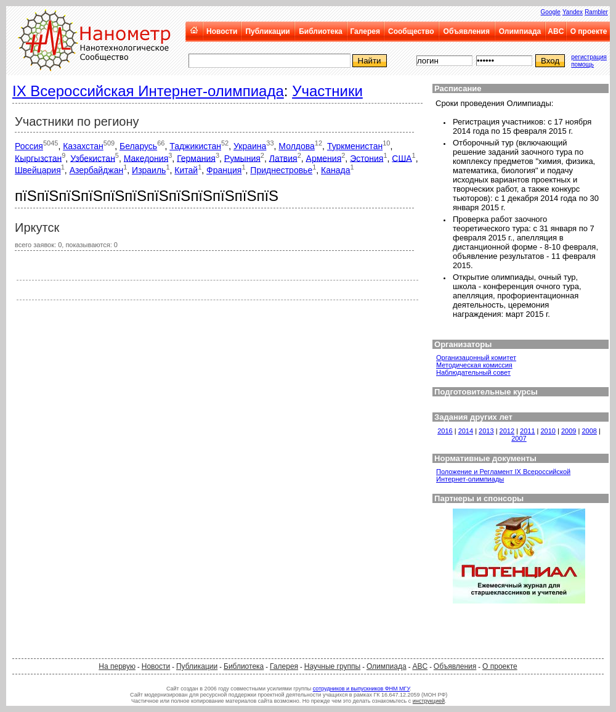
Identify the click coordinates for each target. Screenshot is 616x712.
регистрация (589, 57)
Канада (335, 170)
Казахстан (83, 146)
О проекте (588, 31)
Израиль (149, 170)
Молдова (296, 146)
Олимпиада (520, 31)
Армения (324, 158)
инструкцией (429, 701)
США (401, 158)
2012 (507, 431)
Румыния (242, 158)
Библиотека (320, 31)
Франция (223, 170)
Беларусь (138, 146)
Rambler (596, 12)
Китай (186, 170)
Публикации (267, 31)
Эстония (366, 158)
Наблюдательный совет (473, 372)
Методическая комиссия (474, 365)
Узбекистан (92, 158)
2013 (486, 431)
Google (551, 12)
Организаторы (463, 344)
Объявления (467, 31)
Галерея (364, 31)
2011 (527, 431)
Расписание (458, 88)
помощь (582, 64)
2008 (589, 431)
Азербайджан (97, 170)
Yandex (572, 12)
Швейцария (38, 170)
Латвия (283, 158)
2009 (568, 431)
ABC (556, 31)
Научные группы (332, 666)
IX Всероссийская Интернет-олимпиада (148, 91)
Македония (146, 158)
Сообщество (411, 31)
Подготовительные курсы (486, 391)
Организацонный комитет (476, 357)
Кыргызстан (38, 158)
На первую (117, 666)
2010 (548, 431)
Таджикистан (195, 146)
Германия (196, 158)
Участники (327, 91)
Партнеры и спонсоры (479, 498)
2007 (518, 438)
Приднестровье (281, 170)
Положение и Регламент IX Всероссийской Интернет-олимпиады (503, 475)
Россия (29, 146)
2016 (444, 431)
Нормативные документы (485, 458)
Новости (221, 31)
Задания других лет (473, 417)
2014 (465, 431)
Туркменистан (355, 146)
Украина (249, 146)
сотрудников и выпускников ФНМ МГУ (361, 688)
